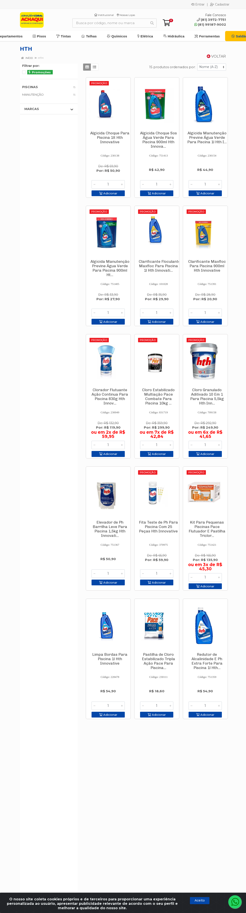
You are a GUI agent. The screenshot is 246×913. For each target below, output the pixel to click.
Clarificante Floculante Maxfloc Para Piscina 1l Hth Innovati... (159, 266)
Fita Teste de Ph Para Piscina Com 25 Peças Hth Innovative (158, 526)
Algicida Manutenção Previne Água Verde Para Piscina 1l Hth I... (207, 137)
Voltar (216, 56)
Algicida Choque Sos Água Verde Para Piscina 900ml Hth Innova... (158, 140)
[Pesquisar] (152, 23)
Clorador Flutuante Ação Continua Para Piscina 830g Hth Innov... (110, 396)
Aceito (200, 900)
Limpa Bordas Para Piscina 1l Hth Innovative (109, 658)
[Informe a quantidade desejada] (108, 184)
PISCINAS (30, 87)
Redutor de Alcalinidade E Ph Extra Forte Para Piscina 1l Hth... (207, 661)
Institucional (104, 15)
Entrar (198, 4)
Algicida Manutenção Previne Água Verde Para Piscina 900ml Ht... (109, 268)
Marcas (48, 109)
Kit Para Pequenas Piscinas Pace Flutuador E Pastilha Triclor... (207, 529)
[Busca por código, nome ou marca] (110, 23)
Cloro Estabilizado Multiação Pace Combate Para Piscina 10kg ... (158, 396)
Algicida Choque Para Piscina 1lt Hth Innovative (109, 137)
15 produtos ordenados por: (172, 67)
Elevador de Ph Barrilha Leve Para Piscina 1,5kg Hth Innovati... (110, 529)
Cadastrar (219, 4)
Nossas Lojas (126, 15)
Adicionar (108, 193)
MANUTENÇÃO (33, 94)
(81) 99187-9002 (210, 24)
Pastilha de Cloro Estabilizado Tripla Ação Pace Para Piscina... (158, 661)
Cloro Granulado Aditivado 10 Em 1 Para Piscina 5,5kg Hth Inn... (207, 396)
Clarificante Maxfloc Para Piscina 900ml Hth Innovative (207, 266)
